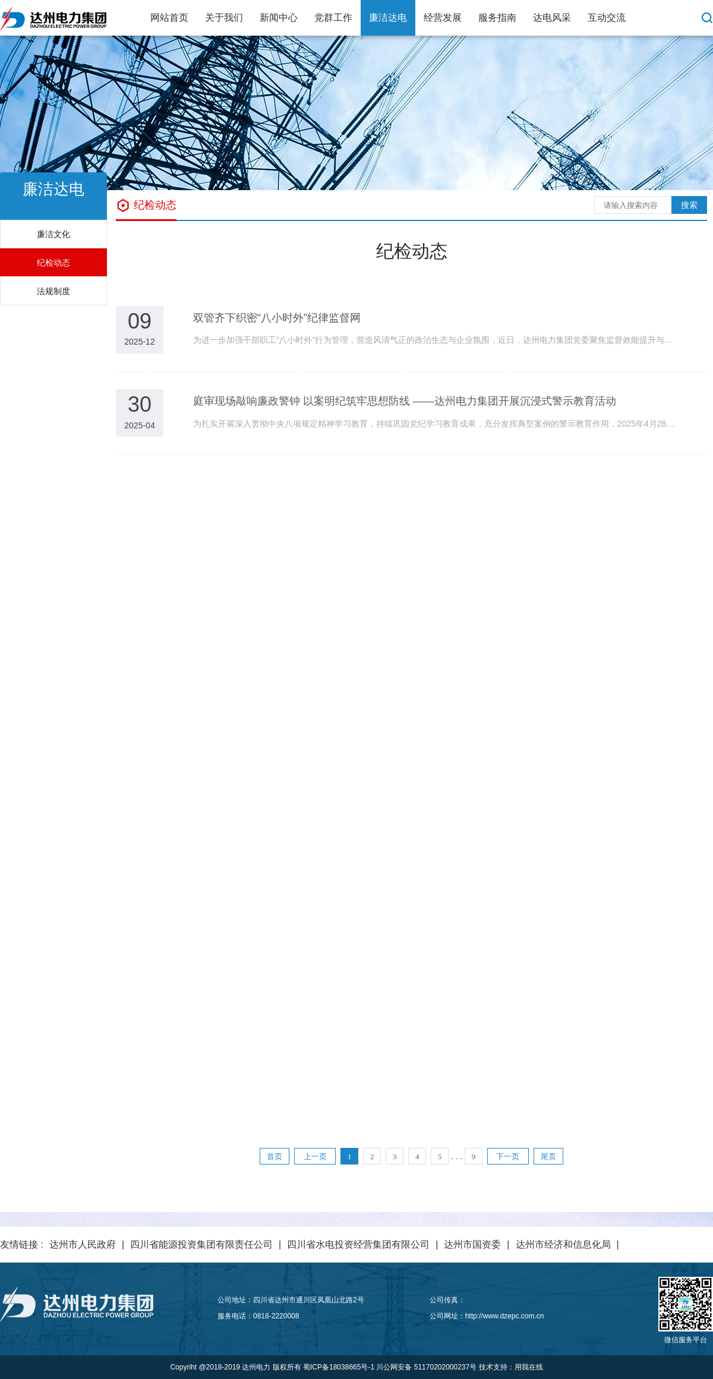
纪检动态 (53, 262)
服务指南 (497, 17)
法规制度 (53, 291)
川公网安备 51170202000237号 (426, 1367)
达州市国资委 (472, 1244)
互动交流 (607, 17)
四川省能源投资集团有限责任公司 (201, 1244)
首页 (274, 1156)
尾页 (548, 1156)
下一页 (507, 1156)
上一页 (315, 1156)
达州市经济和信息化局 (563, 1244)
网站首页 (169, 17)
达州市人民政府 (82, 1244)
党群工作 (333, 17)
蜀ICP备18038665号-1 (338, 1367)
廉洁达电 (388, 17)
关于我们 (224, 17)
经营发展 (443, 17)
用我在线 (529, 1367)
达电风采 (552, 17)
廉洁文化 (53, 234)
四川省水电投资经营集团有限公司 (358, 1244)
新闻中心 (279, 17)
